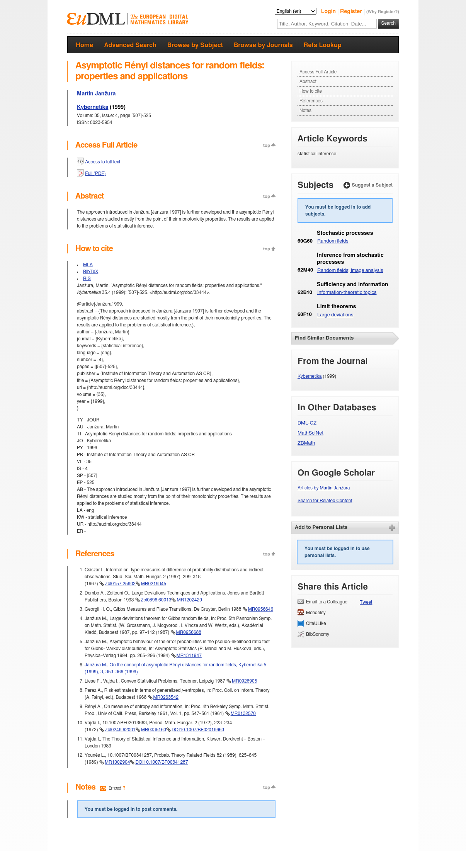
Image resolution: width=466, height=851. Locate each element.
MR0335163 (153, 729)
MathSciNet (310, 433)
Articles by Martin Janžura (324, 488)
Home (84, 45)
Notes (305, 110)
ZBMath (306, 443)
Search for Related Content (325, 500)
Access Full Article (318, 72)
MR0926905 (244, 681)
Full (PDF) (95, 173)
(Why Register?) (382, 12)
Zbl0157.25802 (120, 583)
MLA (88, 264)
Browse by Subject (195, 45)
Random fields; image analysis (350, 270)
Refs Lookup (323, 45)
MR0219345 (153, 583)
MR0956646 (260, 609)
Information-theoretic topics (347, 292)
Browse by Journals (263, 45)
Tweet (366, 602)
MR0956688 (188, 632)
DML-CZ (307, 423)
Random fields (333, 241)
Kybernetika (92, 107)
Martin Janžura (96, 94)
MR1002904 (117, 762)
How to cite (310, 91)
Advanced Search (130, 45)
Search (388, 23)
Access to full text (102, 162)
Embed (115, 788)
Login (329, 11)
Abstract (307, 81)
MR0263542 (166, 697)
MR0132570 (243, 713)
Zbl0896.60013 (156, 600)
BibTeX (90, 271)
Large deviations (335, 315)
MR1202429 (189, 600)
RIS (87, 278)
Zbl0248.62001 (120, 729)
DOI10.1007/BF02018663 (198, 729)
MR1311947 (189, 655)
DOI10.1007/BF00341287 (161, 762)
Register (352, 11)
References (311, 101)
